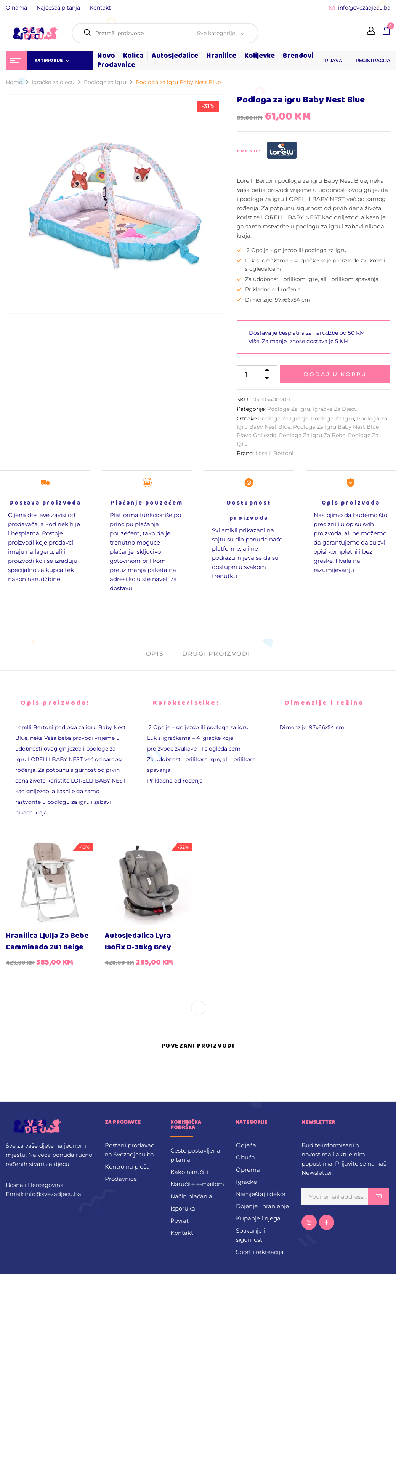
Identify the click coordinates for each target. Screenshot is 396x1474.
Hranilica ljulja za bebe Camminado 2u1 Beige (47, 941)
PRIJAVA (331, 60)
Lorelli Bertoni (274, 453)
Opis (155, 653)
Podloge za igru (105, 82)
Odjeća (246, 1145)
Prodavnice (121, 1178)
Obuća (245, 1157)
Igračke (246, 1181)
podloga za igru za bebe (312, 435)
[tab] (155, 655)
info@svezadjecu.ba (364, 7)
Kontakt (100, 7)
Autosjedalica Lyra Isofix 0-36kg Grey (138, 941)
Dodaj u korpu (335, 374)
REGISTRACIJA (373, 60)
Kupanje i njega (258, 1218)
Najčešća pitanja (58, 7)
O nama (16, 7)
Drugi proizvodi (216, 653)
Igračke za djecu (53, 82)
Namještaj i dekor (261, 1194)
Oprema (248, 1169)
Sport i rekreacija (260, 1251)
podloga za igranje (283, 418)
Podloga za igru (332, 418)
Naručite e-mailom (197, 1184)
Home (14, 82)
